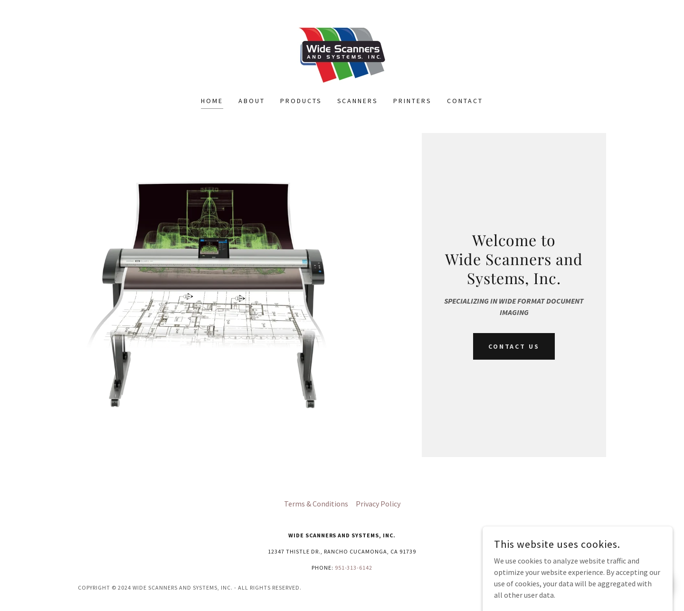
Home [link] (212, 100)
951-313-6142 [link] (354, 567)
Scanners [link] (358, 100)
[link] (341, 54)
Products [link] (301, 100)
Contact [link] (465, 100)
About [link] (251, 100)
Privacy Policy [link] (378, 503)
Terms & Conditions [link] (316, 503)
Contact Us (514, 346)
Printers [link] (412, 100)
